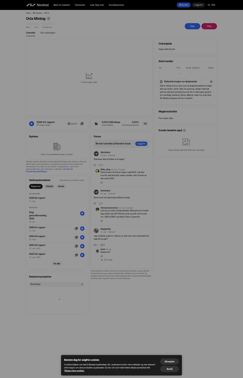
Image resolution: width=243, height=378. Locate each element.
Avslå (169, 368)
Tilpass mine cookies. (74, 370)
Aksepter (170, 361)
